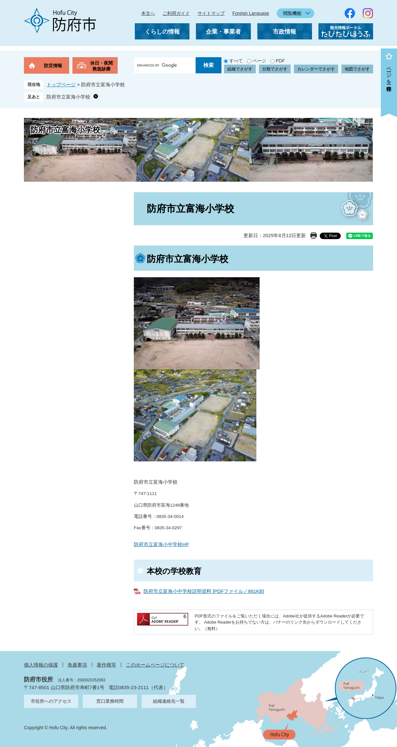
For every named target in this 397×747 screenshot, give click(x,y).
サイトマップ (211, 13)
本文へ (148, 13)
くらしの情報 (162, 31)
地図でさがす (357, 69)
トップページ (61, 84)
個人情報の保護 (41, 665)
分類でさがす (274, 69)
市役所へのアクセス (51, 701)
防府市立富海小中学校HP (161, 544)
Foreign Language (250, 13)
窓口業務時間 (109, 701)
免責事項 (77, 665)
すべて (236, 60)
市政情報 (284, 31)
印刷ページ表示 (313, 235)
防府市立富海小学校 (68, 97)
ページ (259, 60)
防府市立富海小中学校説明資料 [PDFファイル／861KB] (204, 591)
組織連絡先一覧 (169, 701)
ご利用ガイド (176, 13)
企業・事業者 (223, 31)
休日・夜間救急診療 (101, 65)
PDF (280, 60)
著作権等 (106, 665)
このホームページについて (155, 665)
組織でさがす (239, 69)
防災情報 (53, 65)
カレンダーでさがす (316, 69)
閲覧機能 (292, 13)
